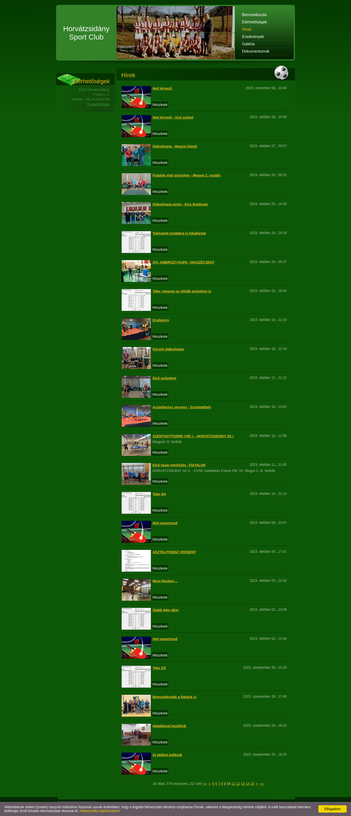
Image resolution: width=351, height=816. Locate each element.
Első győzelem (164, 378)
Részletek (160, 105)
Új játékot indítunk (167, 755)
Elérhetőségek (254, 22)
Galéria (248, 44)
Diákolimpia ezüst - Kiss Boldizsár (180, 204)
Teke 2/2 (159, 668)
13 (243, 784)
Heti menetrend (165, 523)
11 (233, 784)
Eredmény (161, 320)
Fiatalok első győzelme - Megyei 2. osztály (187, 175)
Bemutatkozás (254, 15)
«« (205, 784)
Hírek (246, 29)
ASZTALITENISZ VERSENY (174, 552)
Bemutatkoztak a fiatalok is (174, 697)
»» (262, 784)
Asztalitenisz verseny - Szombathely (182, 407)
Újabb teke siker (166, 610)
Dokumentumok (255, 51)
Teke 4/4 (159, 494)
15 (252, 784)
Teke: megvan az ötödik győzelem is (182, 291)
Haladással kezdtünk (169, 726)
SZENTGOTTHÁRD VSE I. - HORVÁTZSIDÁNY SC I (193, 436)
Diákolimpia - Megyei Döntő (175, 146)
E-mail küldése (98, 104)
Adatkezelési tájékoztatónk (99, 811)
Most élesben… (165, 581)
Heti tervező (162, 88)
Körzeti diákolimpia (168, 349)
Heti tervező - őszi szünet (173, 117)
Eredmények (253, 37)
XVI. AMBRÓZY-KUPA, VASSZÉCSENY (183, 262)
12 (238, 784)
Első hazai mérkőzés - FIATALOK (179, 465)
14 (248, 784)
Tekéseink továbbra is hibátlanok (179, 233)
